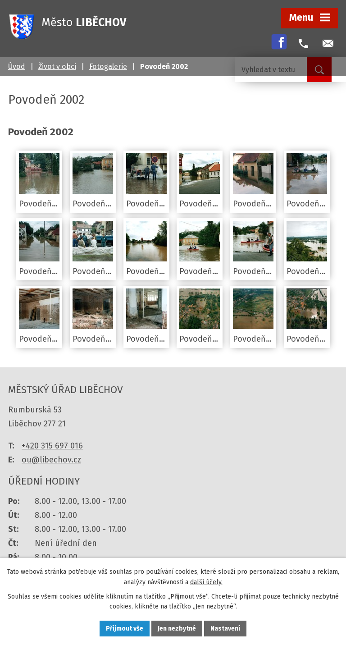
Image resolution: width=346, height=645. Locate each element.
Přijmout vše (124, 628)
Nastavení (225, 628)
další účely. (206, 582)
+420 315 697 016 (52, 446)
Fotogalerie (108, 66)
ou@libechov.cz (51, 460)
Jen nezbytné (177, 628)
